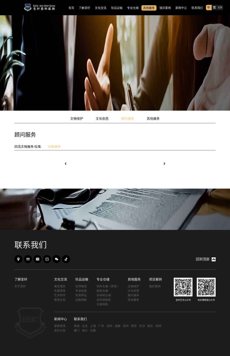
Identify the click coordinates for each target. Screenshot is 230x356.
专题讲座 (60, 290)
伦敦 (93, 330)
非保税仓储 (103, 295)
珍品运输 (117, 7)
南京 (150, 325)
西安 (134, 325)
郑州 (158, 325)
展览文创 (60, 299)
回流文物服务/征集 (27, 146)
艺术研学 (60, 295)
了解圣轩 (84, 7)
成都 (117, 325)
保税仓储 (102, 290)
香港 (77, 325)
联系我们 (197, 7)
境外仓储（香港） (107, 286)
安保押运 (81, 295)
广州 (101, 325)
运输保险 (81, 299)
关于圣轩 (20, 286)
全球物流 (81, 286)
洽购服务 (54, 146)
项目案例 (165, 7)
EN (220, 7)
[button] (66, 164)
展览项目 (60, 286)
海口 (85, 330)
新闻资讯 (60, 325)
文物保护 (76, 118)
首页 (71, 7)
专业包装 (81, 290)
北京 (85, 325)
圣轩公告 (60, 330)
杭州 (126, 325)
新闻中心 (181, 7)
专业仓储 (133, 7)
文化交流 (100, 7)
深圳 (109, 325)
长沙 (142, 325)
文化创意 (102, 118)
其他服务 (149, 7)
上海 (93, 325)
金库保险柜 (103, 299)
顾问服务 (127, 118)
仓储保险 (102, 304)
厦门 (77, 330)
